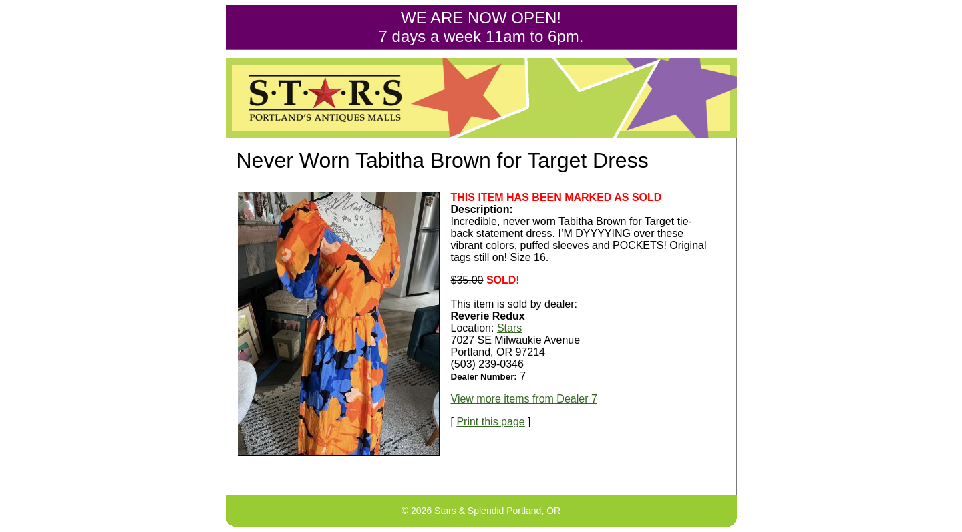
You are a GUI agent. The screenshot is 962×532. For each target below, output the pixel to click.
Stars (509, 328)
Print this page (490, 421)
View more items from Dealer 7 (524, 399)
